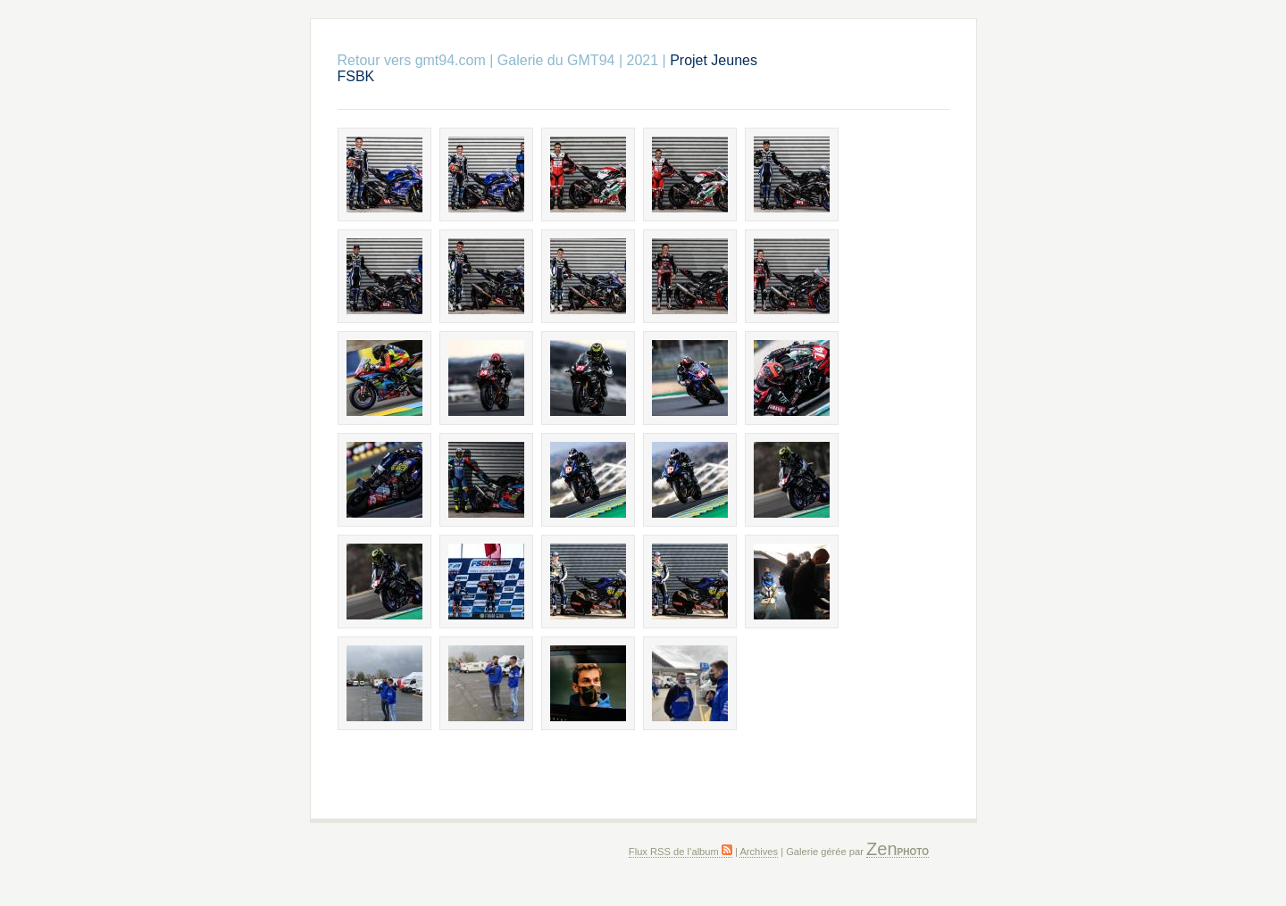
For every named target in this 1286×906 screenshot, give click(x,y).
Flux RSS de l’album (680, 851)
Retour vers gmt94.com (412, 60)
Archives (758, 851)
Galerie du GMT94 (556, 60)
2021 (642, 60)
